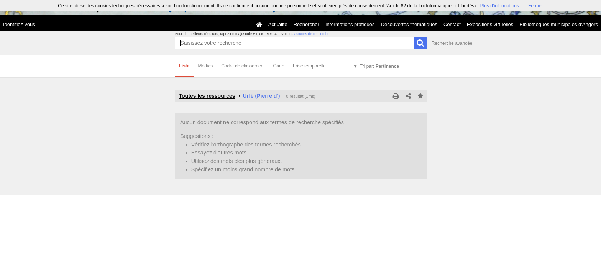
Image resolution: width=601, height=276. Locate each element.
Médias (205, 66)
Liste (184, 66)
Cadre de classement (242, 66)
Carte (278, 66)
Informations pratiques (350, 24)
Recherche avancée (452, 43)
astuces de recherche (312, 33)
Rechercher (306, 24)
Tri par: (379, 66)
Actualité (277, 24)
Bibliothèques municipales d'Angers (558, 24)
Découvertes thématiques (409, 24)
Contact (452, 24)
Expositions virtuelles (490, 24)
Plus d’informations (499, 5)
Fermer (535, 5)
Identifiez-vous (19, 24)
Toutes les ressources (207, 96)
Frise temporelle (309, 66)
